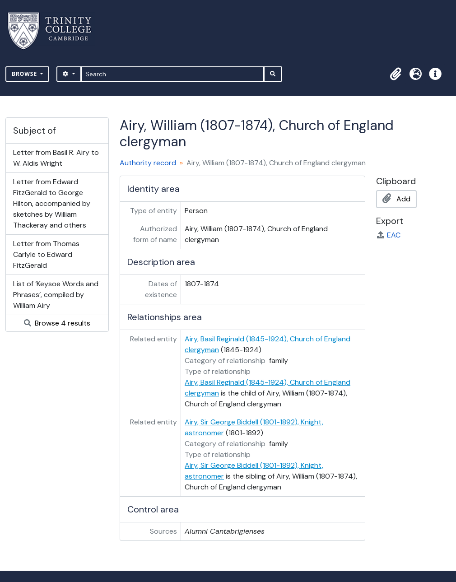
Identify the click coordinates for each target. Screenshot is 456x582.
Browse (25, 74)
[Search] (173, 74)
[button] (395, 74)
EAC (388, 235)
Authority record (148, 163)
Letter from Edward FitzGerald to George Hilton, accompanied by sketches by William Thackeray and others (51, 203)
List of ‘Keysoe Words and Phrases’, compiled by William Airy (55, 294)
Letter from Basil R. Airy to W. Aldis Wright (56, 158)
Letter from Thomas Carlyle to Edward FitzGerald (46, 254)
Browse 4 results (57, 323)
